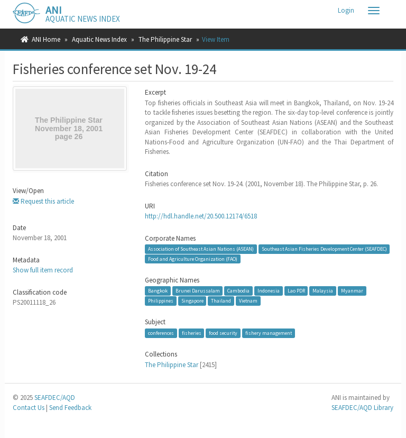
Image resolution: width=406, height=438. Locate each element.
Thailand (221, 300)
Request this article (43, 201)
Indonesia (268, 290)
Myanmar (352, 290)
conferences (161, 333)
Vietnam (248, 300)
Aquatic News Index (99, 39)
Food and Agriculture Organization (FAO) (192, 259)
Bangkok (158, 290)
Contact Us (28, 407)
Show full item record (43, 270)
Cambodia (238, 290)
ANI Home (46, 39)
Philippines (160, 300)
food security (223, 333)
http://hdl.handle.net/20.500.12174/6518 (201, 216)
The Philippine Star (165, 39)
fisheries (191, 333)
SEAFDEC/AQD (54, 397)
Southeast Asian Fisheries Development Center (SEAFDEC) (324, 248)
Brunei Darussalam (198, 290)
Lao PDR (296, 290)
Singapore (192, 300)
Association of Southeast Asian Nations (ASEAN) (201, 248)
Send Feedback (70, 407)
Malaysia (322, 290)
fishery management (268, 333)
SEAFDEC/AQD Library (362, 407)
